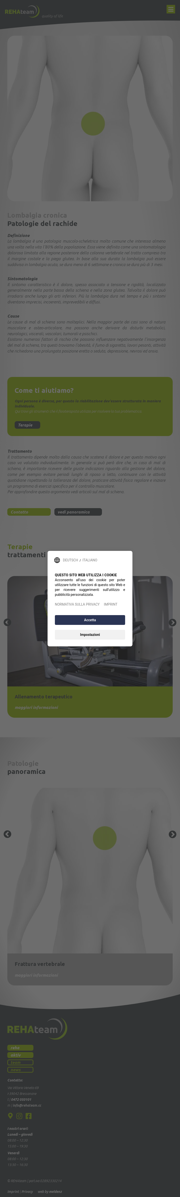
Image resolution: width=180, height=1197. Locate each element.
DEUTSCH (70, 560)
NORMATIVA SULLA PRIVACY (77, 604)
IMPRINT (110, 604)
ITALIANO (89, 560)
